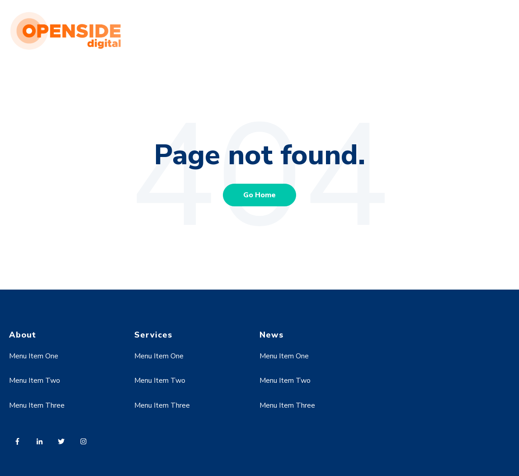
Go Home (259, 195)
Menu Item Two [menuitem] (34, 381)
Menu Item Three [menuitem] (37, 405)
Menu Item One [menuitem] (33, 356)
